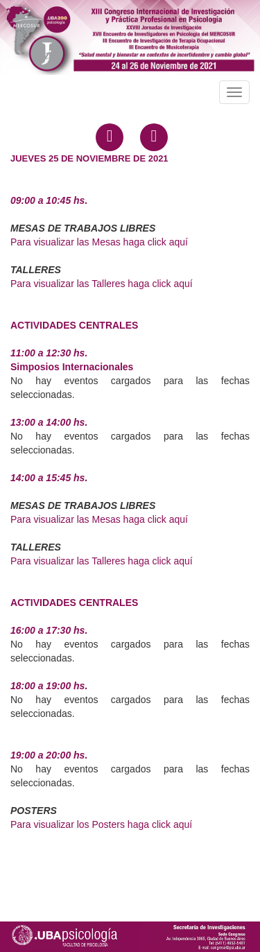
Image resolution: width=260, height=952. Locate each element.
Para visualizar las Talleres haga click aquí (101, 283)
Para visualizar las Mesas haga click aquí (99, 242)
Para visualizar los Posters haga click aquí (101, 824)
